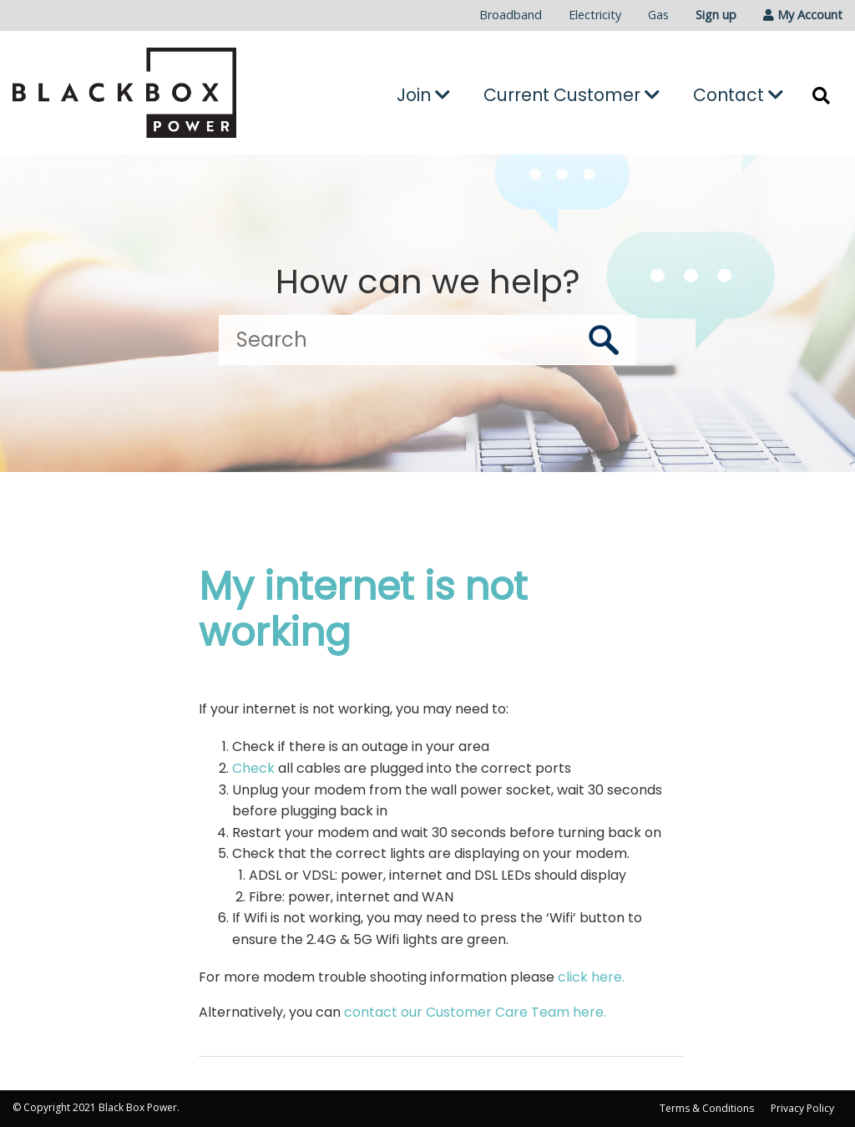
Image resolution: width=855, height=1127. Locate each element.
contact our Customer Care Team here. (475, 1012)
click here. (591, 977)
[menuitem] (510, 15)
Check (253, 768)
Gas (658, 15)
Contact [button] (738, 95)
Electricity (595, 15)
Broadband (510, 15)
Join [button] (423, 95)
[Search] (427, 340)
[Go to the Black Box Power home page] (142, 93)
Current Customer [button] (571, 95)
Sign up (716, 15)
